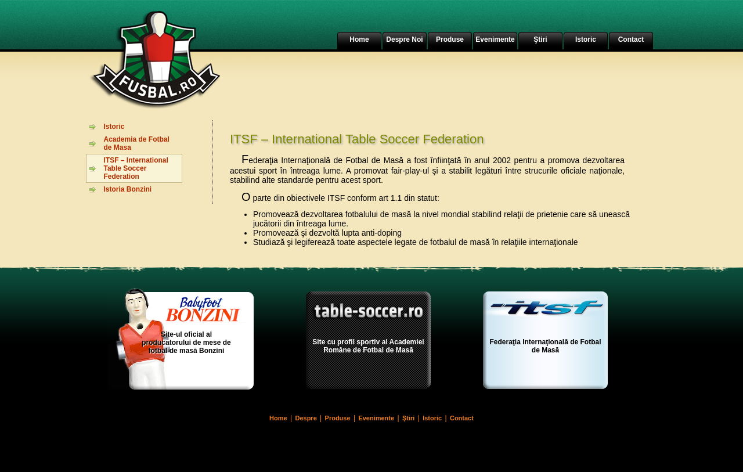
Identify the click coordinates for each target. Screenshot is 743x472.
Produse (450, 39)
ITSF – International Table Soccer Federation (136, 168)
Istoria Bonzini (128, 189)
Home (359, 39)
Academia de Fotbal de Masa (136, 143)
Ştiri (540, 39)
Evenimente (494, 39)
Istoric (585, 39)
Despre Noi (404, 39)
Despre (305, 418)
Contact (631, 39)
